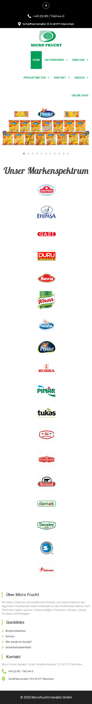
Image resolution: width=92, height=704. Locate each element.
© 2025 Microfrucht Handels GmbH (46, 697)
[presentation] (4, 133)
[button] (24, 153)
